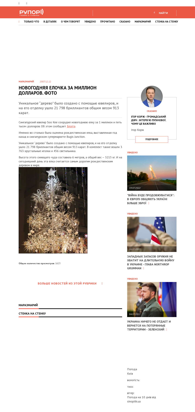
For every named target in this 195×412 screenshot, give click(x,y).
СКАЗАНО (124, 21)
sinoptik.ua (134, 401)
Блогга (71, 126)
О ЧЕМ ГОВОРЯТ (70, 21)
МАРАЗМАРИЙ (143, 21)
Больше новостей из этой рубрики (70, 283)
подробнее (151, 139)
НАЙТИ (163, 13)
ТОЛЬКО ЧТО (31, 21)
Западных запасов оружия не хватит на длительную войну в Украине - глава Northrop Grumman (150, 262)
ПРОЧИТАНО (107, 21)
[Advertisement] (97, 51)
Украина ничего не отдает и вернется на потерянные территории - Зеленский (149, 325)
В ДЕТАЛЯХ (50, 21)
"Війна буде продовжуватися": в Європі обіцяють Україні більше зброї (150, 199)
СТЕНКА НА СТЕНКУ (166, 21)
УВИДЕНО (90, 21)
